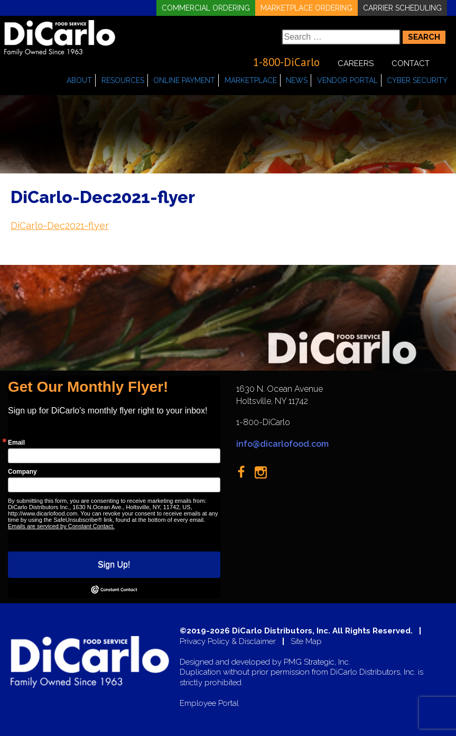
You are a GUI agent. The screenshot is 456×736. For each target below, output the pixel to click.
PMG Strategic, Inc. (317, 662)
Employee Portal (209, 703)
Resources (122, 80)
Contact (411, 63)
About (79, 80)
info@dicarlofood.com (282, 444)
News (297, 80)
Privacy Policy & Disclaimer (228, 641)
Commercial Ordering (206, 8)
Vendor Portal (347, 80)
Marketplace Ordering (306, 8)
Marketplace (251, 80)
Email (16, 442)
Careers (356, 63)
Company (22, 471)
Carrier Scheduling (402, 8)
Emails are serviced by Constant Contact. (61, 526)
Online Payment (184, 80)
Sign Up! (114, 564)
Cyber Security (417, 80)
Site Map (306, 641)
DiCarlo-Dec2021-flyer (60, 225)
